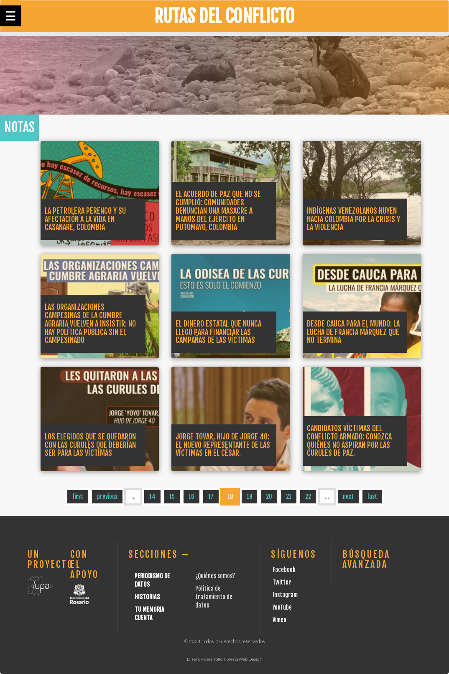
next (348, 496)
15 (172, 496)
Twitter (282, 582)
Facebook (284, 569)
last (372, 496)
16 (191, 496)
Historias (147, 596)
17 (211, 496)
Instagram (285, 594)
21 (288, 496)
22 (308, 496)
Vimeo (279, 619)
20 (269, 496)
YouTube (282, 607)
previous (107, 496)
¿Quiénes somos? (215, 576)
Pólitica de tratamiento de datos (213, 597)
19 (249, 496)
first (77, 496)
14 (152, 496)
